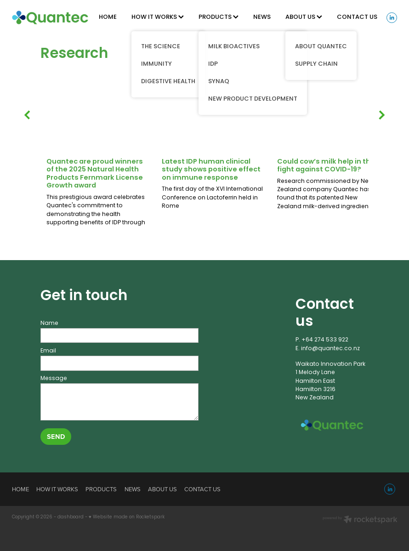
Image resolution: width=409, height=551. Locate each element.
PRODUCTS (219, 17)
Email (48, 351)
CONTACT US (357, 17)
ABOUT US (303, 17)
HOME (108, 17)
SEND (56, 436)
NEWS (262, 17)
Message (53, 378)
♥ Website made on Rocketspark (127, 517)
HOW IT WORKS (157, 17)
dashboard (70, 517)
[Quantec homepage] (50, 17)
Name (49, 323)
